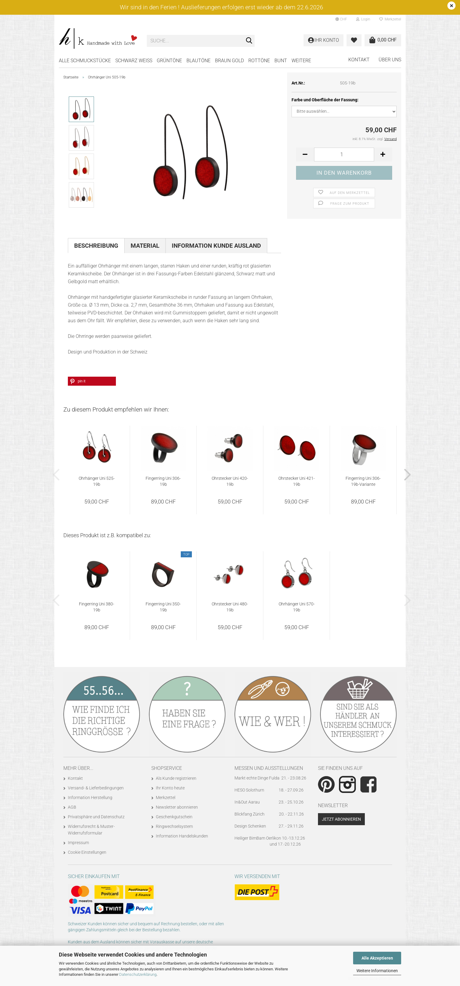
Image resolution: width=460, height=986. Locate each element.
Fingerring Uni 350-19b (163, 607)
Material (145, 245)
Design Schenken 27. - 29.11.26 (269, 826)
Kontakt (359, 60)
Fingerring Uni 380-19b (96, 607)
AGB (72, 807)
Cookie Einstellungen (87, 852)
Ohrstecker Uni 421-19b (296, 481)
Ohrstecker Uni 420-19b (230, 481)
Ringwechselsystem (174, 826)
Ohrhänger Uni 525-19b (97, 481)
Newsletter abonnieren (177, 807)
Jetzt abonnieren (341, 819)
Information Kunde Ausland (216, 245)
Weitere (301, 60)
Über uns (390, 60)
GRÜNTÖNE (169, 60)
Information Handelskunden (182, 836)
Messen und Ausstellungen (269, 768)
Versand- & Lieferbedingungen (96, 787)
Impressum (78, 842)
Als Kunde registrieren (176, 778)
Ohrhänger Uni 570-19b (297, 607)
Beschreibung (96, 245)
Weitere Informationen (377, 970)
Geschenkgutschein (174, 816)
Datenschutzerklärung (137, 974)
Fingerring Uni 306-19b (163, 481)
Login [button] (363, 19)
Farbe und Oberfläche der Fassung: (325, 99)
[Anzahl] (344, 154)
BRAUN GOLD (229, 60)
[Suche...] (249, 41)
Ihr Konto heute (170, 787)
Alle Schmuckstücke (85, 60)
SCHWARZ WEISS (133, 60)
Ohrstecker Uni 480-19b (230, 607)
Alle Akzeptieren (377, 958)
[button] (341, 19)
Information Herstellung (90, 797)
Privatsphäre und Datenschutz (96, 816)
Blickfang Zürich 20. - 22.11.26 (269, 814)
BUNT (280, 60)
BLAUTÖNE (198, 60)
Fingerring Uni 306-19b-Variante (363, 481)
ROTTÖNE (259, 60)
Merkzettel (390, 19)
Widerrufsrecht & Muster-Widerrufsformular (91, 829)
